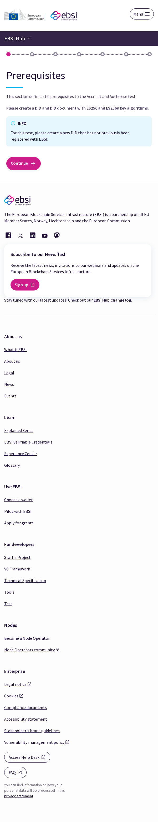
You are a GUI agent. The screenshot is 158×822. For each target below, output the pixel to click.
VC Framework (17, 569)
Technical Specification (25, 580)
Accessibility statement (25, 719)
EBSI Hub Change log (112, 300)
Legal (9, 372)
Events (10, 395)
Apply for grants (19, 522)
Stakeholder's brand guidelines (32, 730)
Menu (138, 14)
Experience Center (20, 453)
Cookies (11, 695)
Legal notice (15, 684)
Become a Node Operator (27, 638)
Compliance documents (25, 707)
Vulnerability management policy (34, 742)
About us (12, 361)
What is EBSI (15, 349)
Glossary (12, 465)
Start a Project (17, 557)
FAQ (18, 772)
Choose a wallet (18, 499)
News (9, 384)
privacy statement (18, 796)
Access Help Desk (29, 757)
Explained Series (18, 430)
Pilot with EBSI (18, 511)
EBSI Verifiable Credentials (28, 442)
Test (8, 603)
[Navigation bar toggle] (17, 38)
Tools (9, 592)
